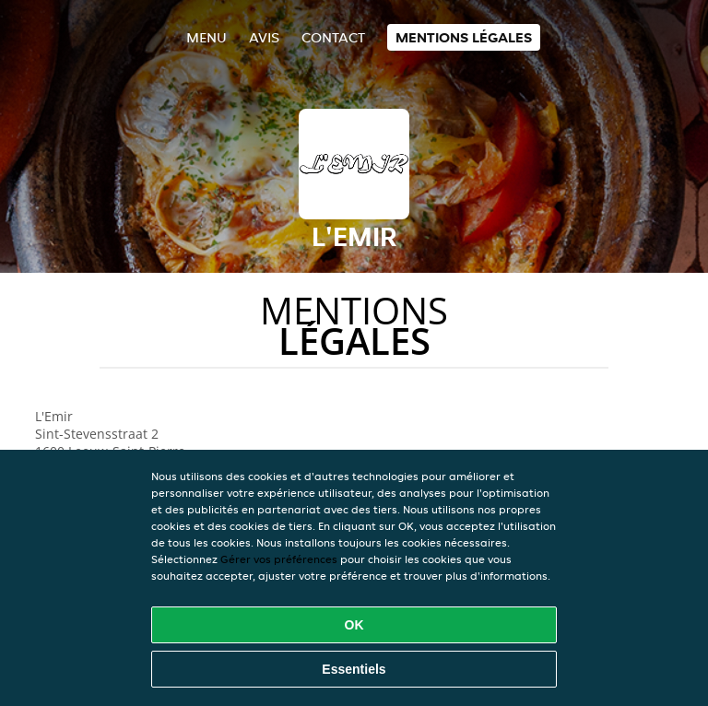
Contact (333, 37)
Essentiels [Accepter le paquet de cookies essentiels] (353, 669)
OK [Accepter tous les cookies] (354, 625)
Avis (264, 37)
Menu (206, 37)
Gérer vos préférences (278, 559)
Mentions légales (463, 37)
